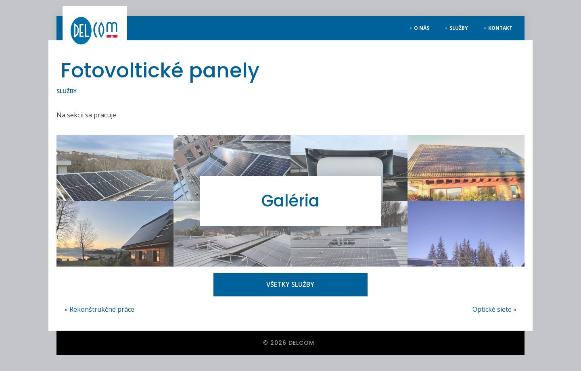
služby (458, 28)
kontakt (500, 28)
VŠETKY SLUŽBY (290, 284)
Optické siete (492, 309)
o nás (421, 28)
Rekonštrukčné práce (101, 309)
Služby (66, 91)
